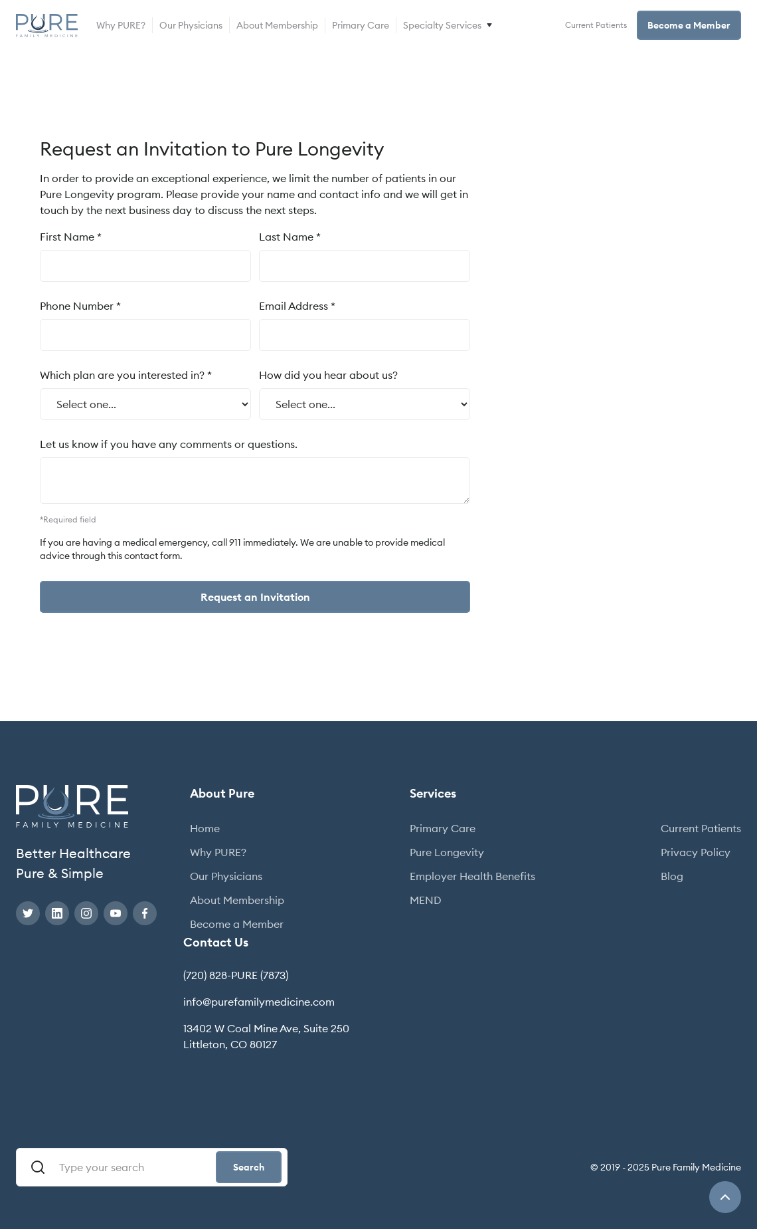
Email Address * (297, 305)
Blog (672, 876)
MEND (426, 900)
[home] (47, 25)
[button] (448, 25)
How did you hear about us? (328, 375)
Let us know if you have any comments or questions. (168, 444)
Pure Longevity (447, 852)
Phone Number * (80, 305)
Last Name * (290, 236)
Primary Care (360, 25)
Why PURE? (120, 25)
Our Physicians (190, 25)
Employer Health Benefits (472, 876)
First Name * (71, 236)
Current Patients (596, 25)
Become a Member (688, 25)
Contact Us (215, 942)
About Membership (277, 25)
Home (205, 828)
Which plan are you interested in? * (126, 375)
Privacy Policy (695, 852)
